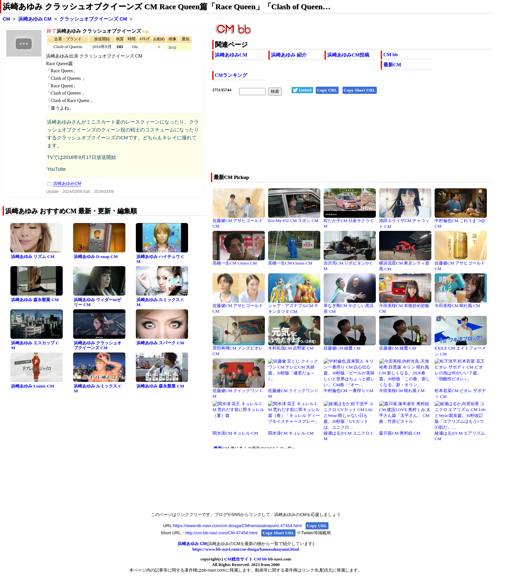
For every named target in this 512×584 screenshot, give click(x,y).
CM (6, 19)
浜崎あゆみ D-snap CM (96, 256)
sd (174, 47)
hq (170, 47)
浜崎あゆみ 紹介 (289, 55)
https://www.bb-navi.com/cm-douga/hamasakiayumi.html (245, 549)
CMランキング (231, 75)
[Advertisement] (324, 138)
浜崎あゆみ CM (35, 19)
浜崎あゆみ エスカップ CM (35, 345)
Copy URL (327, 90)
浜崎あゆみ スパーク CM (160, 342)
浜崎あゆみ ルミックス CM (160, 302)
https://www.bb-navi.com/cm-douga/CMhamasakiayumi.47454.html (237, 525)
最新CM (392, 64)
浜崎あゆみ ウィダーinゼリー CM (97, 302)
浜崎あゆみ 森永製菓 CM (35, 299)
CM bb (390, 54)
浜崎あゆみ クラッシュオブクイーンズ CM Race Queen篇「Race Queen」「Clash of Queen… (166, 6)
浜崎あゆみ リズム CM (33, 256)
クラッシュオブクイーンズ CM (93, 19)
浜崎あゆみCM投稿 (348, 55)
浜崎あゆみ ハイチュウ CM (160, 259)
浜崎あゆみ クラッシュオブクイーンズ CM (97, 345)
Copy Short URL (360, 90)
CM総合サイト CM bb (245, 559)
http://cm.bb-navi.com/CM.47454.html (221, 532)
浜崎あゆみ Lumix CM (32, 386)
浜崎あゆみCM (231, 55)
